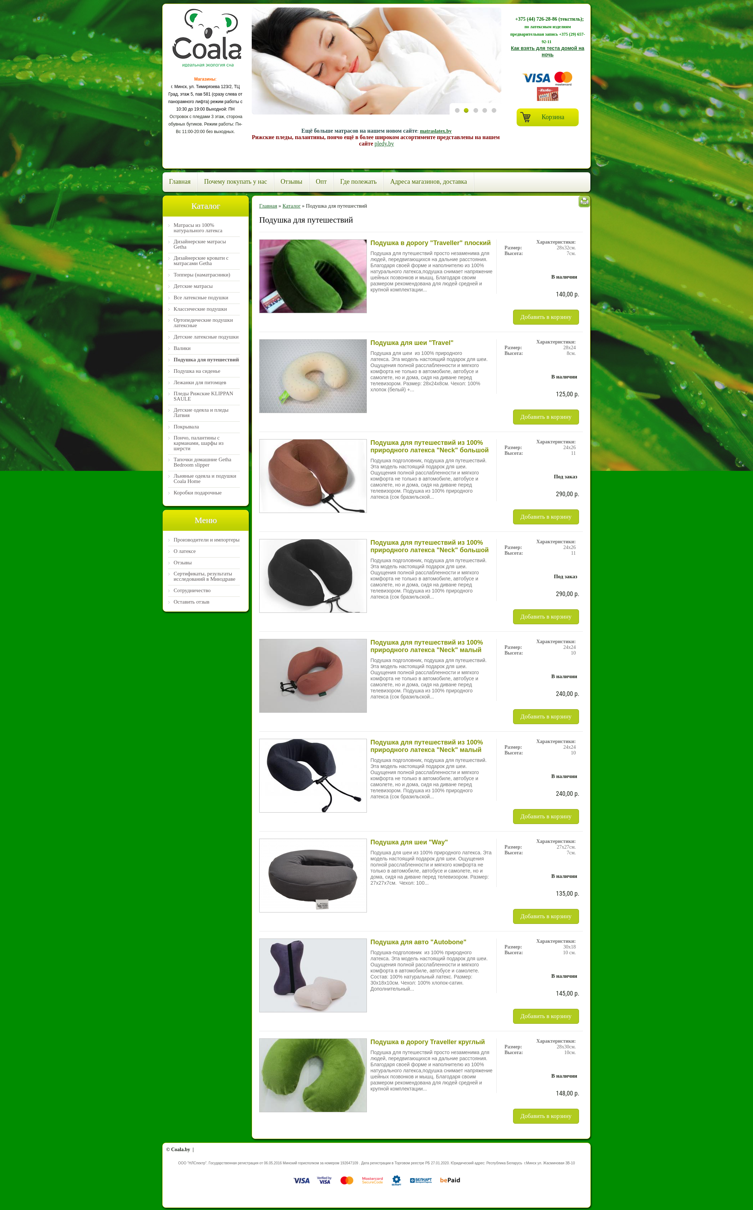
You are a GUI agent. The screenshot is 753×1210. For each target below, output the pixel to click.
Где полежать (358, 181)
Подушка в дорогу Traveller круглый (427, 1042)
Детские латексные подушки (206, 337)
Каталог (291, 206)
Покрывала (186, 426)
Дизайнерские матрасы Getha (200, 244)
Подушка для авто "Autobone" (418, 942)
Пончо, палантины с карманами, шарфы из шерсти (199, 443)
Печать (584, 201)
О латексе (185, 551)
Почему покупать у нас (235, 181)
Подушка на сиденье (197, 371)
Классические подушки (200, 309)
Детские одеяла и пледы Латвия (201, 412)
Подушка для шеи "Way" (409, 842)
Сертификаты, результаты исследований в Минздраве (204, 576)
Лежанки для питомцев (200, 382)
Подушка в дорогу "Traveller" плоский (430, 242)
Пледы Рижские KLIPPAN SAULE (203, 396)
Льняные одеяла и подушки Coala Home (205, 478)
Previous (457, 160)
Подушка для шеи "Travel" (412, 342)
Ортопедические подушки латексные (203, 322)
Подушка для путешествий (206, 359)
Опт (321, 181)
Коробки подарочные (198, 492)
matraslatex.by (436, 131)
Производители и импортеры (207, 540)
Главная (179, 181)
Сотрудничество (192, 590)
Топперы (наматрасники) (202, 275)
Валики (182, 348)
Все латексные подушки (201, 297)
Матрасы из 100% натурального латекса (198, 228)
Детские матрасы (193, 286)
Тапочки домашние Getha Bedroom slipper (202, 462)
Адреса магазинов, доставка (428, 181)
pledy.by (384, 144)
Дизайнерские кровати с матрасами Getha (201, 260)
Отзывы (291, 181)
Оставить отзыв (191, 602)
